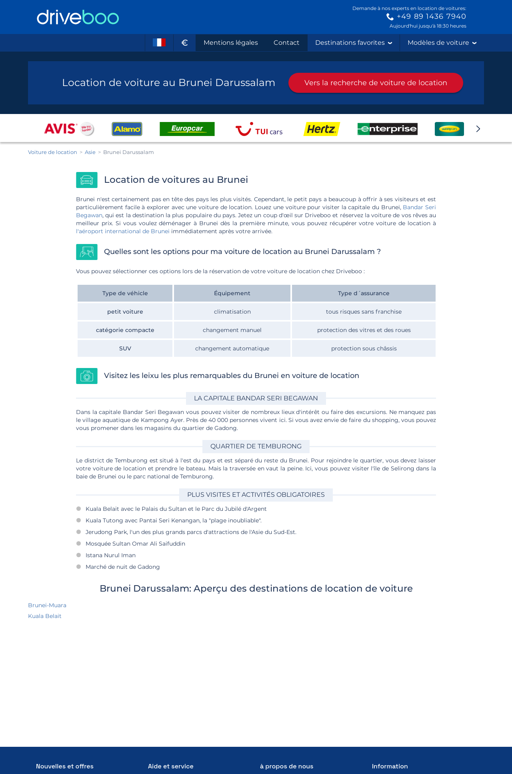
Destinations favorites (353, 42)
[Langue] (159, 42)
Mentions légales (231, 42)
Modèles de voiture (442, 42)
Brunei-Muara (47, 605)
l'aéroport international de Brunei (123, 231)
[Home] (78, 17)
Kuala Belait (45, 616)
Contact (287, 42)
